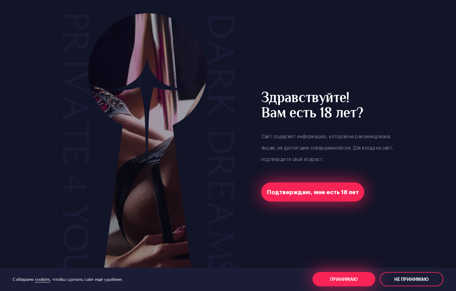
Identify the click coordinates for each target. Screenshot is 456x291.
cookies (42, 279)
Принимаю (344, 279)
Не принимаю (411, 279)
